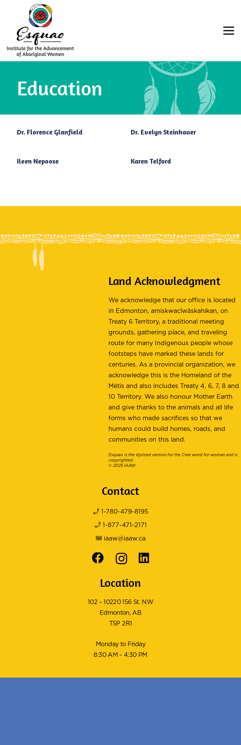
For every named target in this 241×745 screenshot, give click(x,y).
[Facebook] (98, 558)
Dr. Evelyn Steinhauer (163, 132)
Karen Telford (151, 161)
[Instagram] (121, 558)
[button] (228, 30)
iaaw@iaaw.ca (125, 539)
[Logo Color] (40, 30)
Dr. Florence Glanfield (49, 132)
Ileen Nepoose (38, 161)
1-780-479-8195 (124, 512)
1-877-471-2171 (125, 525)
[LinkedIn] (144, 558)
